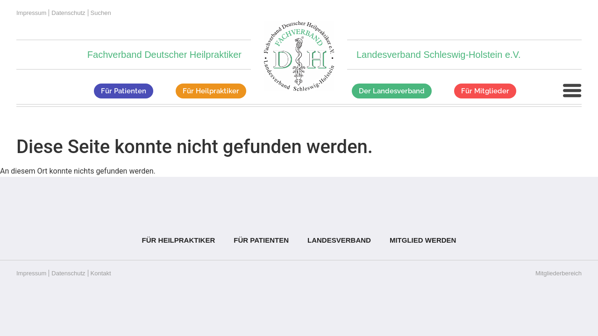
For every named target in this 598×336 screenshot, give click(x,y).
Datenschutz (68, 12)
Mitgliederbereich (558, 273)
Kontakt (101, 273)
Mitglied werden (423, 240)
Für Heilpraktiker (178, 240)
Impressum (31, 12)
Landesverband (339, 240)
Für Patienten (261, 240)
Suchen (101, 12)
